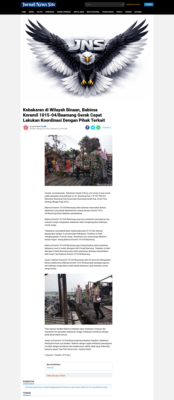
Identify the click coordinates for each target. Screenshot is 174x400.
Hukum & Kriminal (64, 12)
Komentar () (107, 127)
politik (40, 12)
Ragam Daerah (108, 12)
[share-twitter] (93, 127)
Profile (119, 12)
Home (24, 12)
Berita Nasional (93, 12)
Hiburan (128, 12)
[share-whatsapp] (98, 127)
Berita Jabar (79, 12)
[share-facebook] (87, 127)
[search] (105, 4)
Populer (149, 4)
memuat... (51, 367)
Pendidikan (49, 12)
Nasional (138, 12)
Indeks (31, 12)
